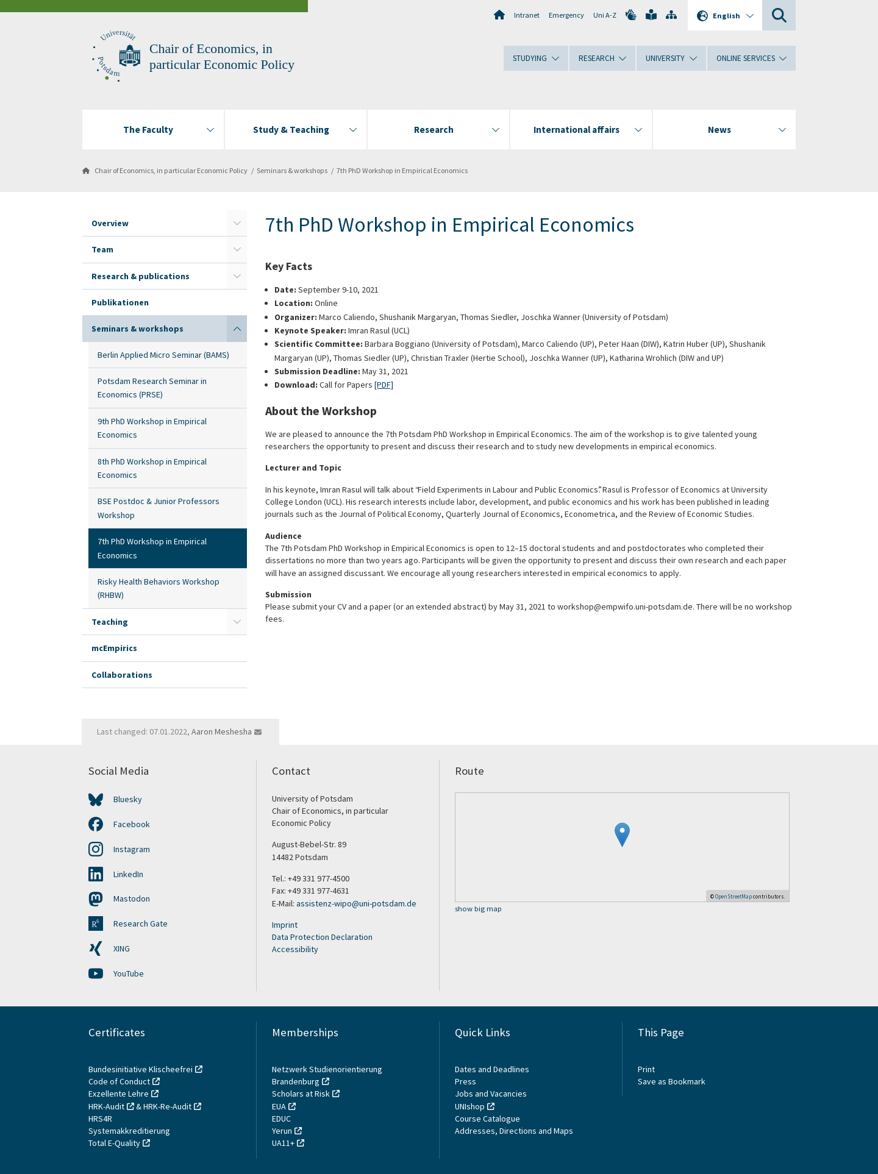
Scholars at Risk (301, 1093)
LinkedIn (128, 874)
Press (465, 1081)
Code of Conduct (119, 1081)
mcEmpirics (114, 647)
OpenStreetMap (733, 896)
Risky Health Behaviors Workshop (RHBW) (159, 588)
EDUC (281, 1118)
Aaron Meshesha (221, 731)
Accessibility (295, 949)
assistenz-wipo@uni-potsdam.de (356, 903)
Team (102, 249)
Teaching (109, 621)
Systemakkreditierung (129, 1130)
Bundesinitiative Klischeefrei (140, 1069)
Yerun (282, 1130)
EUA (279, 1106)
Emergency (566, 15)
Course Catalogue (487, 1118)
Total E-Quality (114, 1142)
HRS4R (100, 1118)
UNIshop (470, 1106)
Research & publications (140, 276)
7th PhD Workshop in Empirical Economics (402, 170)
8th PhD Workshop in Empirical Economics (152, 468)
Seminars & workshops (292, 170)
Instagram (131, 849)
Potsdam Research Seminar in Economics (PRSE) (152, 387)
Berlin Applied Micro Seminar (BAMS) (163, 354)
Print (646, 1069)
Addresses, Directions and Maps (514, 1130)
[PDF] (383, 384)
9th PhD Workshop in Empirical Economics (152, 428)
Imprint (285, 924)
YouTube (128, 973)
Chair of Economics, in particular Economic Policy (171, 170)
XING (121, 948)
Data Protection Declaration (322, 936)
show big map (478, 909)
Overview (110, 223)
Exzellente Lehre (118, 1093)
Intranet (527, 15)
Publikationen (120, 302)
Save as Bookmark (671, 1081)
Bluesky (127, 799)
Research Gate (140, 923)
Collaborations (121, 674)
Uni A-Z (604, 15)
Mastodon (131, 898)
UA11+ (283, 1142)
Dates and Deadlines (492, 1069)
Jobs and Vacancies (491, 1093)
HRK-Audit (106, 1106)
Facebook (131, 824)
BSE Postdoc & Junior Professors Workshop (159, 508)
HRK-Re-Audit (167, 1106)
